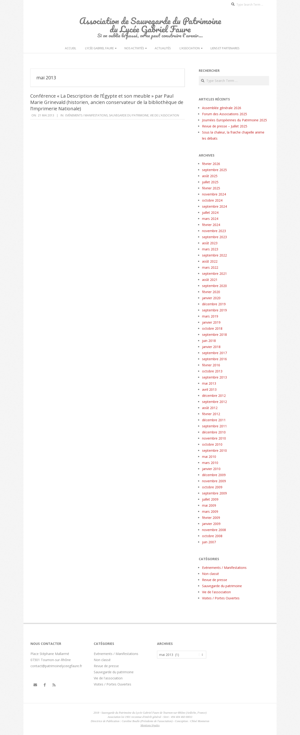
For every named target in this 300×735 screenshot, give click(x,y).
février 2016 (211, 365)
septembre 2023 (214, 237)
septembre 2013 (214, 377)
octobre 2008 (212, 536)
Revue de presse (214, 580)
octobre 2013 (212, 371)
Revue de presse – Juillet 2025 (224, 126)
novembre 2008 (214, 530)
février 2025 (211, 188)
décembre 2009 (214, 475)
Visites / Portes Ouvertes (221, 598)
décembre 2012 (214, 395)
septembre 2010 (214, 450)
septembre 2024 (214, 206)
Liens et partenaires (224, 48)
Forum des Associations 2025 (224, 114)
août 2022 (210, 261)
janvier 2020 (211, 298)
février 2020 (211, 292)
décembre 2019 (214, 304)
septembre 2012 (214, 401)
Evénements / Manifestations (86, 115)
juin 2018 (209, 340)
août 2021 (210, 279)
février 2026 (211, 163)
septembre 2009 (214, 493)
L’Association (190, 48)
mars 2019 (210, 316)
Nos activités (134, 48)
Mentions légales (150, 725)
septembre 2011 (214, 426)
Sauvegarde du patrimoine (129, 115)
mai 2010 (209, 456)
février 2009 (211, 517)
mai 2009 (209, 505)
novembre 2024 (214, 194)
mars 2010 (210, 462)
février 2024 (211, 224)
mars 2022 (210, 267)
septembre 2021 (214, 273)
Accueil (70, 48)
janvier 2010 (211, 469)
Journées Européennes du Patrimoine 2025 (234, 120)
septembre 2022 (214, 255)
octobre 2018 (212, 328)
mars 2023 (210, 249)
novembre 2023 (214, 231)
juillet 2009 (210, 499)
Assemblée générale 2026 (221, 108)
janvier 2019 (211, 322)
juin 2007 (209, 542)
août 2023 (210, 243)
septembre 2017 (214, 353)
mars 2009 (210, 511)
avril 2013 (209, 389)
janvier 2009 (211, 523)
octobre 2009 (212, 487)
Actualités (163, 48)
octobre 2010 (212, 444)
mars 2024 (210, 218)
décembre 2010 (214, 432)
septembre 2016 (214, 359)
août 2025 (210, 176)
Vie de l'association (164, 115)
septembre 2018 (214, 334)
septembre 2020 (214, 285)
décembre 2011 (214, 420)
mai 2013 (209, 383)
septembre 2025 (214, 170)
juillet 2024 (210, 212)
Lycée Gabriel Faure (99, 48)
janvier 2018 (211, 347)
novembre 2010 (214, 438)
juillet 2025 (210, 182)
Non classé (210, 573)
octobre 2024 (212, 200)
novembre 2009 (214, 481)
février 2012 (211, 414)
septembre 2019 (214, 310)
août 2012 (210, 408)
